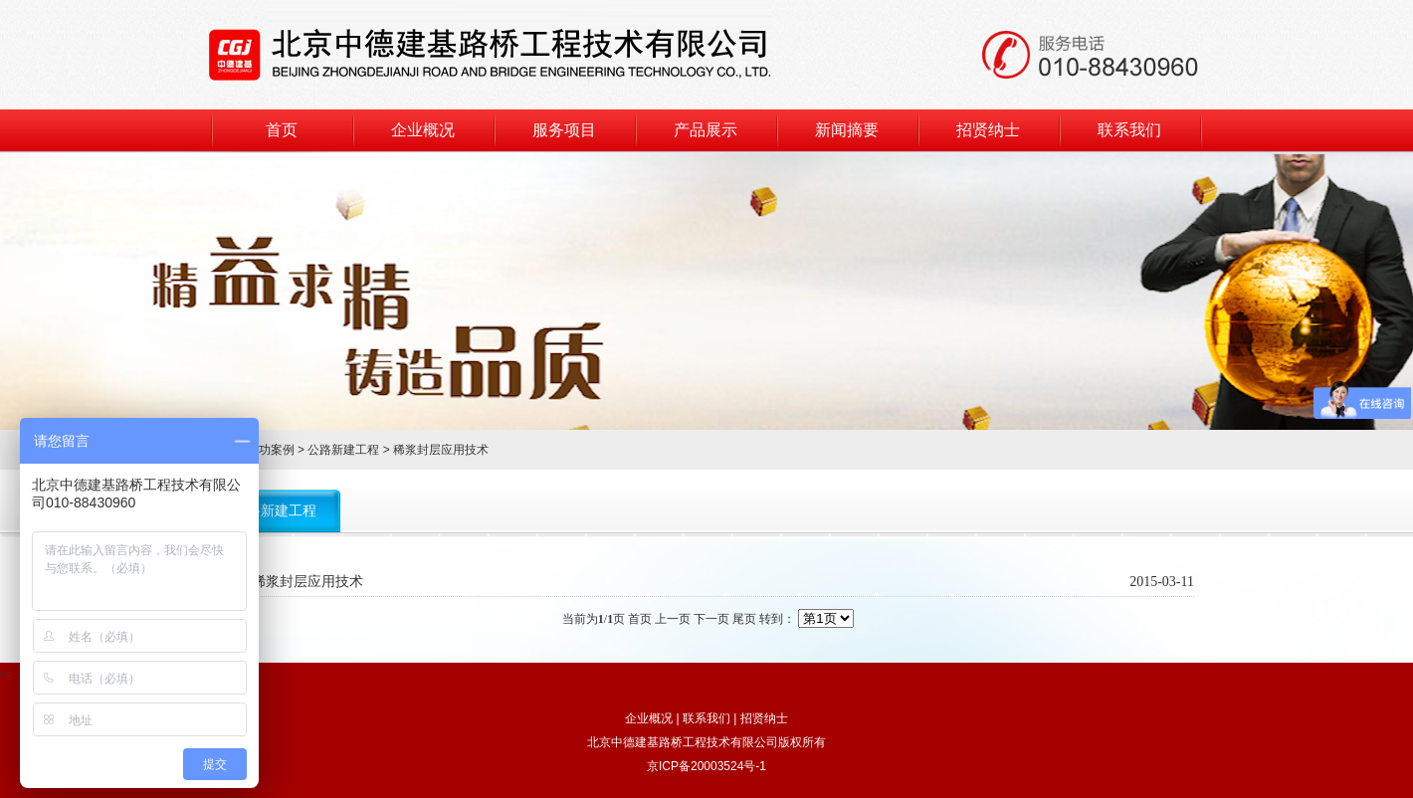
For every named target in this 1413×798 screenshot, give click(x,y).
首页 (282, 129)
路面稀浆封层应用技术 (293, 581)
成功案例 (271, 450)
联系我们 (1129, 129)
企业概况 (423, 129)
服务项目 (564, 129)
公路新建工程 (343, 450)
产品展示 (705, 129)
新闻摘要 (847, 129)
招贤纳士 (988, 129)
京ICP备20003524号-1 (706, 766)
